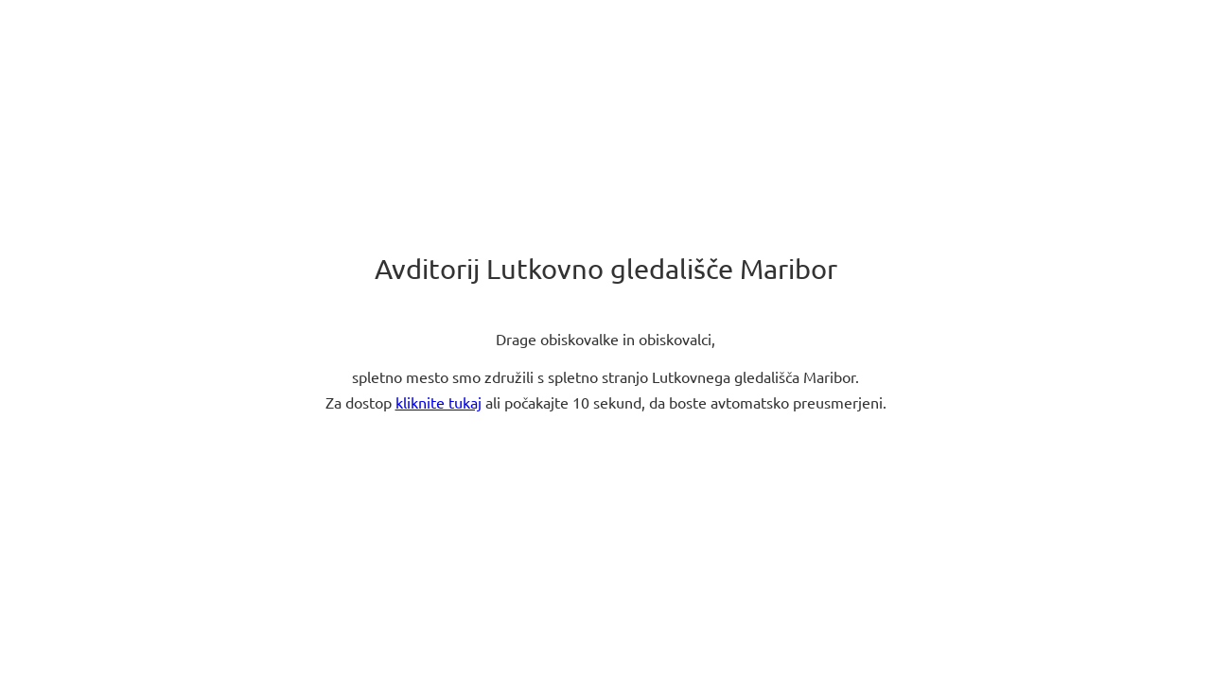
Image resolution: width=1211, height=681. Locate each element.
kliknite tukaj (438, 402)
